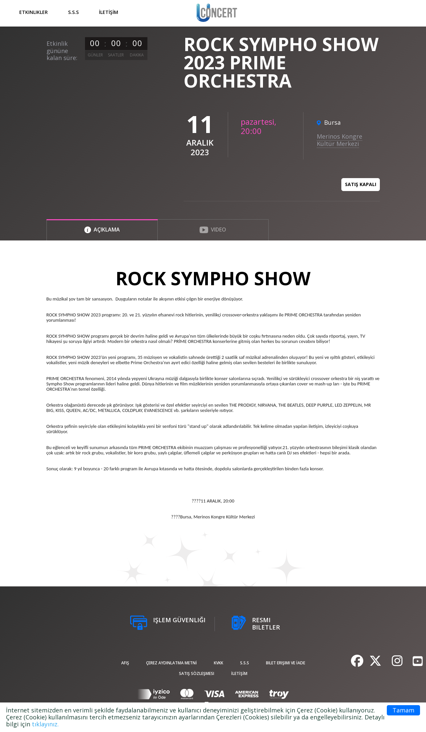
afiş (125, 663)
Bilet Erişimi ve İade (285, 663)
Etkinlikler (33, 12)
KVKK (218, 663)
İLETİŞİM (108, 12)
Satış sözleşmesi (196, 673)
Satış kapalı (360, 184)
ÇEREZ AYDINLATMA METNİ (171, 663)
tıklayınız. (45, 724)
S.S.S (73, 12)
